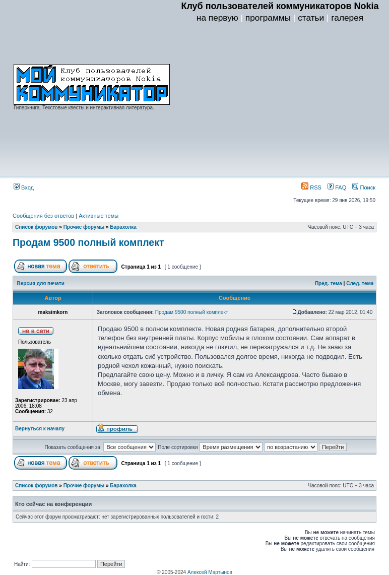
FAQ (337, 187)
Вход (24, 187)
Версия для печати (40, 283)
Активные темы (98, 216)
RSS (311, 187)
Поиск (363, 187)
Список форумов (36, 227)
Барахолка (123, 227)
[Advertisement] (280, 101)
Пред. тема (328, 283)
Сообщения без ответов (43, 216)
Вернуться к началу (39, 428)
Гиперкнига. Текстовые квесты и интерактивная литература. (84, 107)
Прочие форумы (84, 227)
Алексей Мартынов (209, 572)
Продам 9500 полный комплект (88, 242)
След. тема (359, 283)
